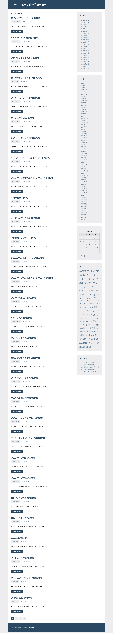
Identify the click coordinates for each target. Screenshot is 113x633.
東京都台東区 (15, 302)
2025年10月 (84, 96)
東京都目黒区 (15, 342)
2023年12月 (84, 144)
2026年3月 (84, 85)
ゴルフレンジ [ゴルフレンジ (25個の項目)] (84, 303)
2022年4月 (84, 188)
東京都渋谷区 (15, 142)
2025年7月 (84, 103)
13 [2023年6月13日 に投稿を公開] (83, 244)
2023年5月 (84, 160)
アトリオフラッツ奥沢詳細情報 (24, 379)
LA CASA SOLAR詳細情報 (21, 599)
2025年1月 (84, 116)
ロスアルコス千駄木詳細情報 (89, 365)
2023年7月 (84, 155)
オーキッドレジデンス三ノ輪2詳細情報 (28, 439)
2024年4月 (84, 136)
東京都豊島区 (15, 61)
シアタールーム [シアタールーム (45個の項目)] (92, 303)
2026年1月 (84, 89)
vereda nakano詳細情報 (87, 369)
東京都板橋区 (85, 46)
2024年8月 (84, 127)
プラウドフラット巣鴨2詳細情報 (25, 58)
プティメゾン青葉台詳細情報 (23, 338)
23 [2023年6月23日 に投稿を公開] (92, 247)
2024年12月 (84, 118)
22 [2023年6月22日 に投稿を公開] (89, 247)
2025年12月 (84, 92)
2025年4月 (84, 109)
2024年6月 (84, 131)
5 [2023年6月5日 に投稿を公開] (80, 241)
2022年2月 (84, 193)
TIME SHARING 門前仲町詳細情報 (24, 38)
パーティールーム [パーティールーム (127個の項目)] (87, 318)
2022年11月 (84, 173)
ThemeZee (31, 628)
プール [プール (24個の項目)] (84, 321)
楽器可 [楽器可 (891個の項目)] (82, 343)
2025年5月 (84, 107)
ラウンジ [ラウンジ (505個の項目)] (91, 325)
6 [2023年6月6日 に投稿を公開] (83, 241)
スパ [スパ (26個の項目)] (98, 303)
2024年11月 (84, 120)
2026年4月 (84, 83)
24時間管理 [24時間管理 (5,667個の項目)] (85, 270)
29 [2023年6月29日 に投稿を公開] (89, 251)
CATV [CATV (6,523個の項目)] (97, 270)
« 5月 (80, 256)
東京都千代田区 (16, 21)
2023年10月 (84, 149)
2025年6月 (84, 105)
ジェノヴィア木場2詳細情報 (23, 459)
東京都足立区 (85, 68)
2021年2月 (84, 219)
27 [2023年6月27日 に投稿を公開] (83, 251)
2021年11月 (84, 199)
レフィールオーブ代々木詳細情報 (25, 138)
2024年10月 (84, 122)
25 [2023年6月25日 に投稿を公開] (98, 247)
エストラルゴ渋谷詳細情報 (22, 519)
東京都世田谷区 (16, 382)
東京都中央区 (15, 101)
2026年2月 (84, 87)
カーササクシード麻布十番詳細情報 (26, 78)
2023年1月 (84, 168)
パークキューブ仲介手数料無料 (31, 4)
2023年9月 (84, 151)
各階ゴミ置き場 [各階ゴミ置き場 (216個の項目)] (87, 331)
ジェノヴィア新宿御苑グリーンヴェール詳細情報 (32, 178)
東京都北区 (84, 26)
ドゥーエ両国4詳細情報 (88, 362)
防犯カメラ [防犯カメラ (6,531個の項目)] (91, 343)
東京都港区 (15, 81)
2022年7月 (84, 182)
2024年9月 (84, 125)
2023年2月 (84, 166)
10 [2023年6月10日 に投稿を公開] (95, 241)
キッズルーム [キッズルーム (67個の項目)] (95, 298)
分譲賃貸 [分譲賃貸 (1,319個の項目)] (91, 328)
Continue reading (17, 31)
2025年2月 (84, 114)
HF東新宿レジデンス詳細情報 (23, 238)
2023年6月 (84, 157)
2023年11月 (84, 147)
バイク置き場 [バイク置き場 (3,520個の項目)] (88, 315)
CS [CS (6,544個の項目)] (80, 274)
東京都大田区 (15, 121)
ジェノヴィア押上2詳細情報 (23, 479)
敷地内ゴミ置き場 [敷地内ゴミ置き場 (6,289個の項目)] (88, 339)
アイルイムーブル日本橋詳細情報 (25, 98)
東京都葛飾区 (85, 64)
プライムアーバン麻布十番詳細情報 (26, 579)
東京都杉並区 (85, 44)
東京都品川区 (85, 33)
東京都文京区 (85, 40)
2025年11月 (84, 94)
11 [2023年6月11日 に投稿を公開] (97, 241)
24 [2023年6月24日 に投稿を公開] (95, 247)
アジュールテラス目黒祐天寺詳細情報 (27, 419)
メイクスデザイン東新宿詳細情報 (25, 218)
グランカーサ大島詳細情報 (22, 559)
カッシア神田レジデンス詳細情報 (25, 18)
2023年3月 (84, 164)
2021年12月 (84, 197)
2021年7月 (84, 208)
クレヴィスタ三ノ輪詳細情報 (23, 298)
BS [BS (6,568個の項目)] (92, 270)
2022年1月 (84, 195)
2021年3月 (84, 217)
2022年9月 (84, 177)
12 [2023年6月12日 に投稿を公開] (80, 244)
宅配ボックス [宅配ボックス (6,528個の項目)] (90, 335)
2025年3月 (84, 111)
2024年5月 (84, 133)
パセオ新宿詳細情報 (19, 198)
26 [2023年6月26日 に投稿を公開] (81, 251)
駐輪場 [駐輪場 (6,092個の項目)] (87, 347)
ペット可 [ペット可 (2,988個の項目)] (90, 321)
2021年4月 (84, 215)
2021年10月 (84, 201)
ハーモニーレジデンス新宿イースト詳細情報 (30, 158)
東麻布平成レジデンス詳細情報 (90, 367)
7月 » (84, 256)
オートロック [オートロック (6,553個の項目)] (86, 294)
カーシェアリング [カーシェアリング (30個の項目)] (85, 298)
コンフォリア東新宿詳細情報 (23, 499)
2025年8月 (84, 100)
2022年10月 (84, 175)
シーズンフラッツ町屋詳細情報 (90, 371)
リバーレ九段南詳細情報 (21, 318)
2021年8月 (84, 206)
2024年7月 (84, 129)
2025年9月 (84, 98)
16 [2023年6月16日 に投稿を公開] (92, 244)
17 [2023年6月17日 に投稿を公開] (95, 244)
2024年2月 (84, 140)
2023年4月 (84, 162)
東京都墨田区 (15, 482)
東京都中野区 (85, 24)
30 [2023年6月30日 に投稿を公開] (92, 251)
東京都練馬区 (85, 59)
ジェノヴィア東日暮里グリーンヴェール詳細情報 (32, 278)
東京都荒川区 (15, 262)
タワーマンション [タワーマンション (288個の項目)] (86, 307)
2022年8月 (84, 179)
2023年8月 (84, 153)
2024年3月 (84, 138)
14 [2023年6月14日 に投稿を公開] (86, 244)
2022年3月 (84, 190)
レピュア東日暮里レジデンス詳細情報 (27, 258)
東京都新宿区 (15, 162)
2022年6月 (84, 184)
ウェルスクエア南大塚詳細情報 (24, 399)
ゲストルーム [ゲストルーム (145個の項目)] (83, 301)
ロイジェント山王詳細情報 (22, 118)
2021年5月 (84, 212)
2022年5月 (84, 186)
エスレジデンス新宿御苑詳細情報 (25, 358)
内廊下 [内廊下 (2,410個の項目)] (84, 328)
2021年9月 (84, 204)
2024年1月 (84, 142)
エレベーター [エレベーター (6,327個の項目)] (91, 290)
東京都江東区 (15, 41)
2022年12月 (84, 171)
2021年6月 (84, 210)
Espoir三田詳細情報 (19, 539)
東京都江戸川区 (85, 48)
